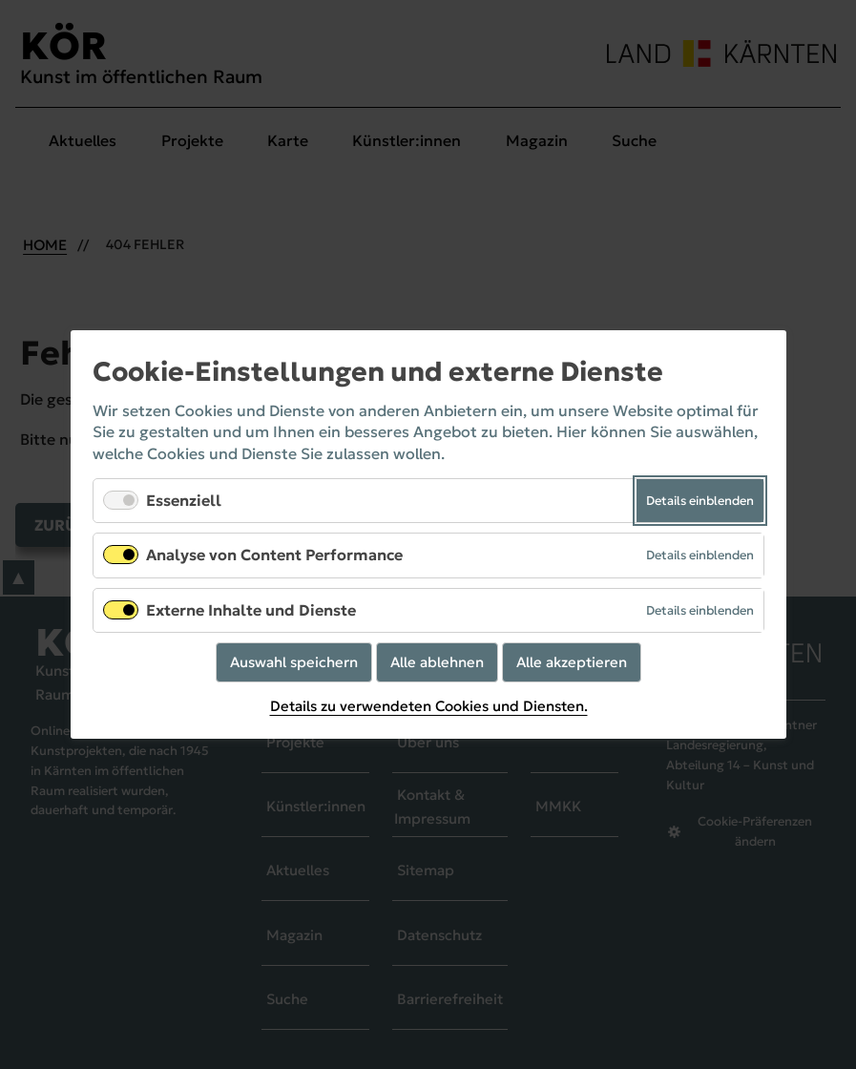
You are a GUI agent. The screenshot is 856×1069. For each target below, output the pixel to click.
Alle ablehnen (437, 662)
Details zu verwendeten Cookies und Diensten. (428, 706)
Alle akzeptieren (571, 662)
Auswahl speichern (294, 662)
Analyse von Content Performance (274, 555)
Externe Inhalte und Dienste (251, 609)
